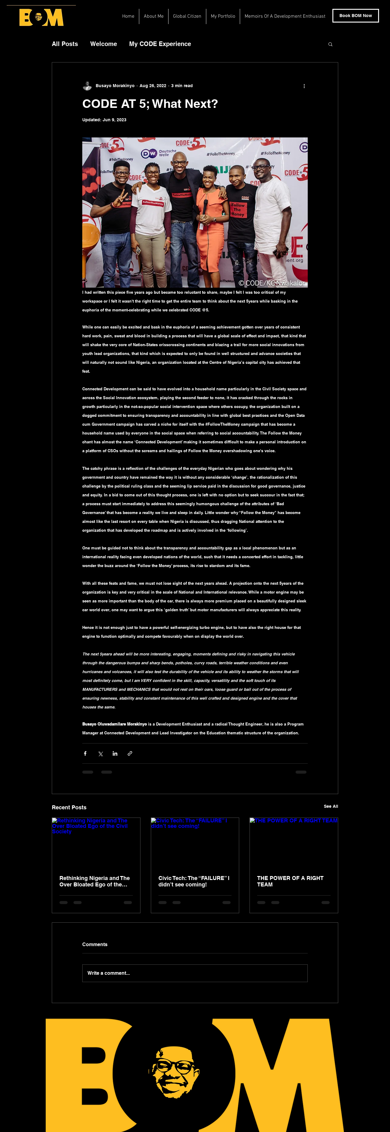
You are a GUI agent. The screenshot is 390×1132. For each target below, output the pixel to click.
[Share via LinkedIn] (115, 753)
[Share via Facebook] (85, 753)
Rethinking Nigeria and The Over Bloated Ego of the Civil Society (94, 881)
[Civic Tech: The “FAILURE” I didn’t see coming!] (195, 842)
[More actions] (304, 85)
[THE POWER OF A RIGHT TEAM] (294, 842)
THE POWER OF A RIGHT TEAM (290, 881)
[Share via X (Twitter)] (100, 753)
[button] (330, 43)
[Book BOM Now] (355, 16)
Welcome (103, 44)
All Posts (65, 44)
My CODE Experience (160, 44)
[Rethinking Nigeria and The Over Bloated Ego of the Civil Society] (96, 842)
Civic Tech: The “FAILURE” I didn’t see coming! (193, 881)
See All (331, 806)
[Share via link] (130, 753)
